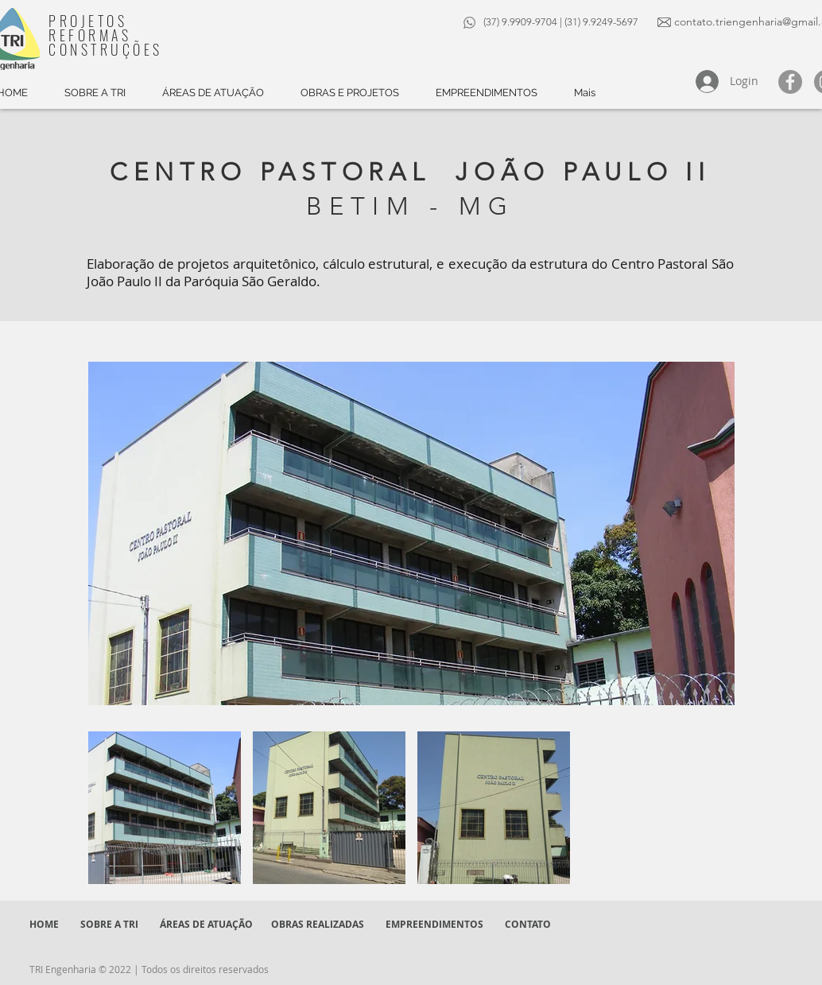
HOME (44, 924)
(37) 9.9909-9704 (520, 22)
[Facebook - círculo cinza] (790, 82)
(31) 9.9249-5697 (602, 22)
